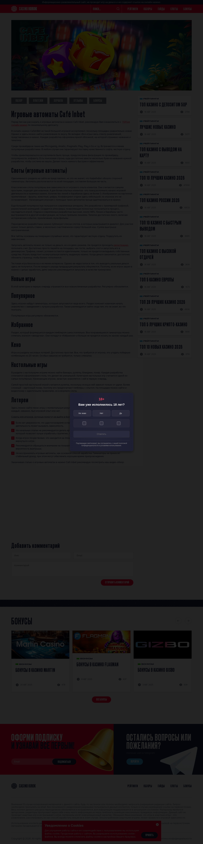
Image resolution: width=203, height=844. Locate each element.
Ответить (101, 434)
